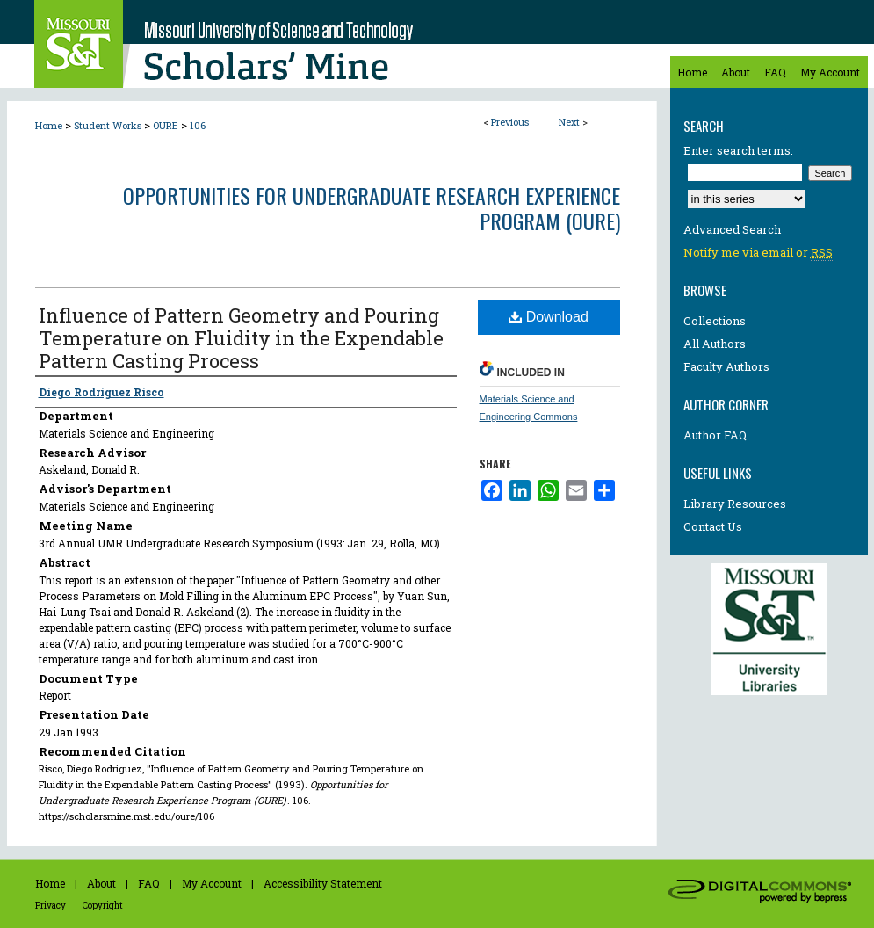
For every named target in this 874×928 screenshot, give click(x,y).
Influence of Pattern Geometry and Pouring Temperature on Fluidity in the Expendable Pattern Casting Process (241, 337)
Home (48, 125)
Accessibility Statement (323, 883)
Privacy (50, 905)
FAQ (149, 883)
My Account (212, 883)
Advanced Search (732, 229)
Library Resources (734, 503)
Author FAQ (715, 435)
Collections (714, 321)
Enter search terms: (738, 150)
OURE (165, 125)
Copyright (103, 905)
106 (198, 125)
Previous (510, 121)
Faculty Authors (726, 366)
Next (569, 121)
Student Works (107, 125)
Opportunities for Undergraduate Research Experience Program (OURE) (371, 207)
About (101, 883)
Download (549, 316)
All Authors (714, 344)
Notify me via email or (758, 252)
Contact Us (712, 526)
